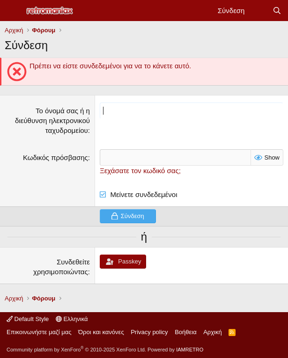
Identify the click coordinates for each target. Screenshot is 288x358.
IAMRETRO (189, 349)
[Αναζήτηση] (277, 10)
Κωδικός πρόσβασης (55, 157)
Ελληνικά (72, 318)
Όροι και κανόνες (101, 332)
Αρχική (212, 332)
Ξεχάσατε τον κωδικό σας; (140, 171)
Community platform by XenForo (76, 349)
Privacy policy (149, 332)
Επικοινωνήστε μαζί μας (39, 332)
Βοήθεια (186, 332)
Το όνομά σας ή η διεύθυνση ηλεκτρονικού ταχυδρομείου (52, 120)
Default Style (28, 318)
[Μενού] (13, 10)
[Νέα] (258, 10)
